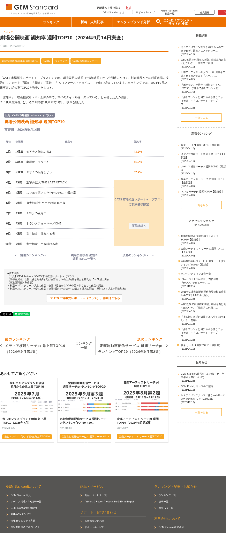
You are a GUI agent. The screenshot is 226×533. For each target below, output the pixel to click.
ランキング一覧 (84, 345)
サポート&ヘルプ (145, 12)
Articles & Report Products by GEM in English (110, 501)
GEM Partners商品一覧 (169, 12)
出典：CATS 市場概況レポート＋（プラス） (29, 115)
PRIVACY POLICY (21, 514)
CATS (46, 60)
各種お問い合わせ (94, 520)
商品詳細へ (139, 225)
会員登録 (204, 12)
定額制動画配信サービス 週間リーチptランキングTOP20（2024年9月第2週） (130, 344)
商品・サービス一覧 (96, 495)
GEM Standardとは (113, 12)
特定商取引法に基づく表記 (25, 527)
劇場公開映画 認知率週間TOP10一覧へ (84, 257)
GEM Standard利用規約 (24, 508)
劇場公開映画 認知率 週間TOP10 (20, 60)
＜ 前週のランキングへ (30, 255)
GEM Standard (33, 6)
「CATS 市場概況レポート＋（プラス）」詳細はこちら (84, 298)
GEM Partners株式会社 (171, 527)
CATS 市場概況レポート (86, 60)
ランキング (51, 22)
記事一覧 (163, 501)
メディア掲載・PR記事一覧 (26, 501)
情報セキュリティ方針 (23, 520)
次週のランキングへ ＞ (138, 255)
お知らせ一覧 (166, 508)
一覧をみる (201, 117)
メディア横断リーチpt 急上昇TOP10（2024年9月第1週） (35, 344)
